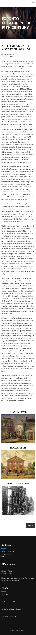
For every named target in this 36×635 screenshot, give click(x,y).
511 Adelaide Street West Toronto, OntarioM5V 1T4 (9, 554)
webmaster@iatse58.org (9, 616)
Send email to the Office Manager (11, 602)
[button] (30, 525)
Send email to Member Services (11, 609)
